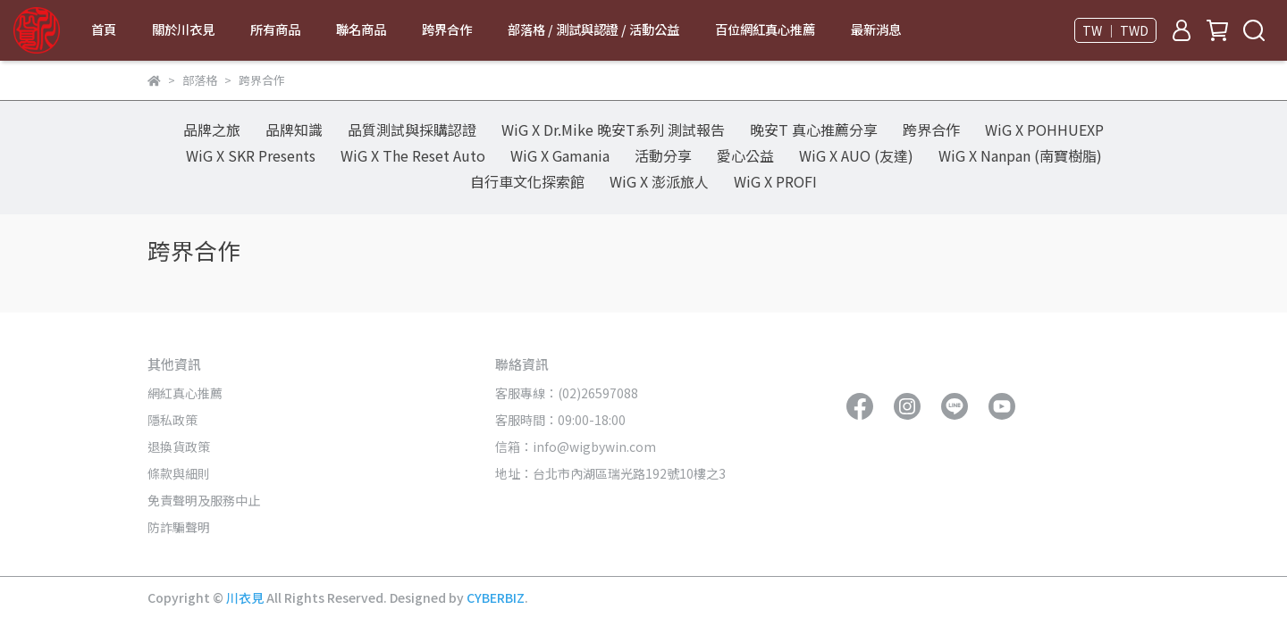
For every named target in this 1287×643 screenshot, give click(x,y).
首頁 (103, 29)
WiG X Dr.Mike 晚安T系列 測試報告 (613, 129)
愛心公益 (745, 155)
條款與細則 (178, 473)
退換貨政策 (178, 446)
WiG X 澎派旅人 (659, 181)
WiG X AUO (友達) (856, 155)
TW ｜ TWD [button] (1115, 30)
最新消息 (876, 29)
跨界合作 (447, 29)
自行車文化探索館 (527, 181)
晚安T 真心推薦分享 (814, 129)
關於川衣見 (183, 29)
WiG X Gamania (560, 155)
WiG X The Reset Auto (413, 155)
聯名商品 (361, 29)
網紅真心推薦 (185, 393)
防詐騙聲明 (178, 527)
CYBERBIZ (496, 597)
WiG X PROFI (775, 181)
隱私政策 (172, 420)
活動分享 (663, 155)
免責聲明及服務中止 (203, 500)
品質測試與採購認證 (412, 129)
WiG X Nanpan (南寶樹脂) (1020, 155)
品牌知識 (294, 129)
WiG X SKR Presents (250, 155)
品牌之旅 (211, 129)
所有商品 (275, 29)
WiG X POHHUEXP (1044, 129)
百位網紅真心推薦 (765, 29)
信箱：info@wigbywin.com (575, 446)
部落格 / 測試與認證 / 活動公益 (593, 29)
